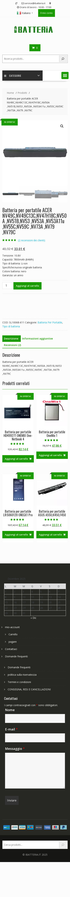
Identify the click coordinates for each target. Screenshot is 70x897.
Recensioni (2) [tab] (12, 345)
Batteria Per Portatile (50, 322)
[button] (65, 75)
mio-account (12, 627)
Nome (10, 710)
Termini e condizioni (19, 682)
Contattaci (11, 649)
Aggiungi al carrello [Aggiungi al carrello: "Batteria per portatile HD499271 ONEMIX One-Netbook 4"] (16, 458)
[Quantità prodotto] (7, 285)
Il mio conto (46, 13)
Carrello (13, 634)
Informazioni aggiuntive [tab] (37, 338)
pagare (13, 641)
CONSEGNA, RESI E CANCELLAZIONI (29, 689)
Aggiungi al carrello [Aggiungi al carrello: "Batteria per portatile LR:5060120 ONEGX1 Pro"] (16, 534)
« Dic (33, 618)
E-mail (11, 729)
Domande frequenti (16, 656)
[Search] (63, 59)
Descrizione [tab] (11, 338)
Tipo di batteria (11, 326)
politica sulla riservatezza (22, 674)
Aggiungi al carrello (27, 285)
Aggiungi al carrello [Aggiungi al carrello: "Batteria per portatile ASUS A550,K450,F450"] (50, 534)
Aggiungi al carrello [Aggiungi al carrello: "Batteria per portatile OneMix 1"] (50, 455)
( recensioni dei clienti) (31, 240)
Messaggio (15, 748)
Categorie (12, 75)
